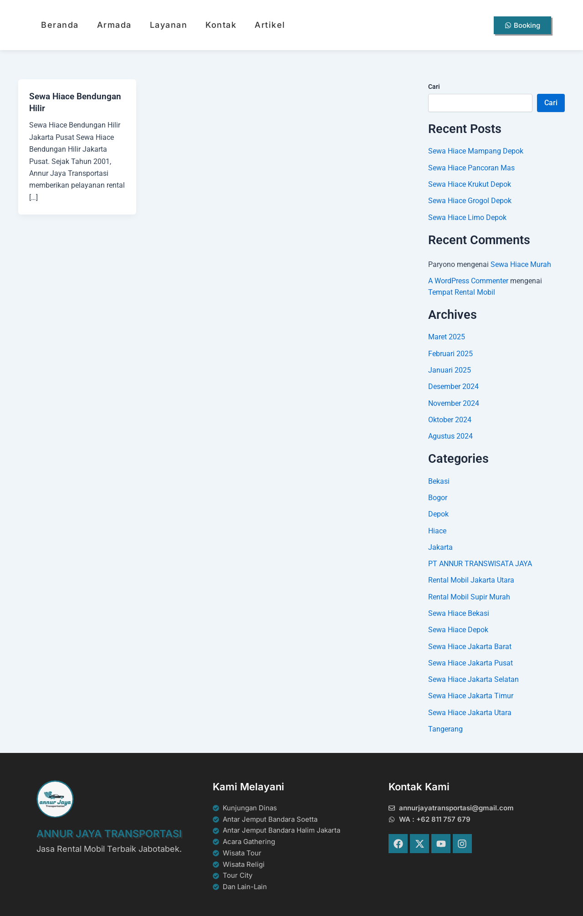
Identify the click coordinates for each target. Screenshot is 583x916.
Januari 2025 (449, 368)
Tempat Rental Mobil (461, 291)
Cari (434, 86)
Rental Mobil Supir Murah (469, 594)
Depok (438, 512)
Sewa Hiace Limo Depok (467, 216)
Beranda (60, 25)
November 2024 (453, 401)
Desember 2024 (453, 385)
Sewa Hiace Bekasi (458, 610)
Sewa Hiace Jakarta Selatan (473, 676)
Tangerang (445, 725)
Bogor (437, 495)
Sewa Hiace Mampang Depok (475, 151)
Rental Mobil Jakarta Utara (471, 577)
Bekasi (439, 479)
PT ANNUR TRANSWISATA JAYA (480, 561)
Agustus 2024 (450, 434)
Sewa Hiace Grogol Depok (469, 200)
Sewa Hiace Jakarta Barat (469, 643)
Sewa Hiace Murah (521, 264)
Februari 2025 (450, 352)
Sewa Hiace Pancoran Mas (471, 167)
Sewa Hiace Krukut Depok (469, 183)
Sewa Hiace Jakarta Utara (469, 709)
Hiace (437, 528)
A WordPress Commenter (468, 280)
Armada (114, 25)
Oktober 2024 (449, 418)
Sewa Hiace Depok (458, 627)
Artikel (270, 25)
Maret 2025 (446, 336)
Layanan (169, 25)
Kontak (220, 25)
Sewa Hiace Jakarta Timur (470, 692)
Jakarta (440, 545)
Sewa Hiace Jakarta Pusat (470, 659)
